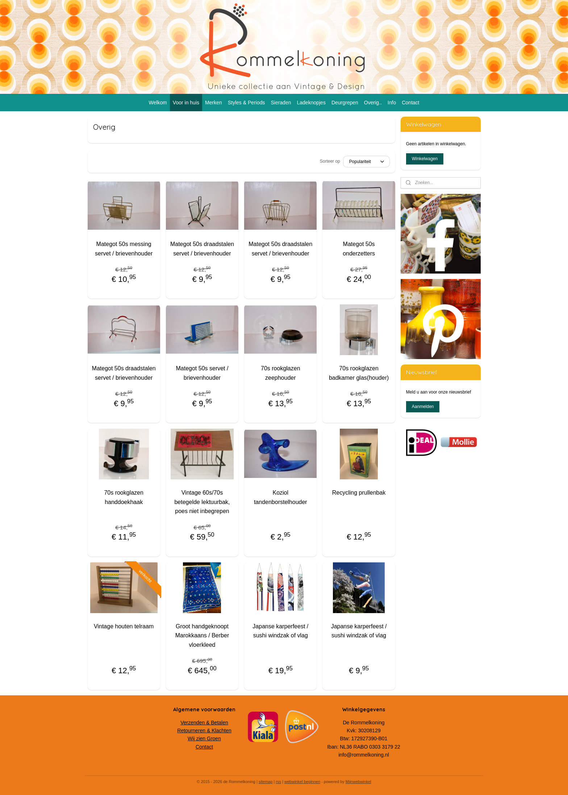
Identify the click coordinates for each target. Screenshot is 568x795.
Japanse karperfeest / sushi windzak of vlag (280, 631)
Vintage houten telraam (124, 626)
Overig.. (373, 102)
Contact (410, 102)
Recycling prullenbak (359, 493)
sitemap (266, 781)
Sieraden (281, 102)
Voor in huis (186, 102)
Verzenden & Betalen (204, 722)
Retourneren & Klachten (204, 730)
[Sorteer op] (366, 161)
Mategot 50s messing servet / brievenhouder (124, 249)
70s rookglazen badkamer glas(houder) (359, 373)
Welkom (158, 102)
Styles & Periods (246, 102)
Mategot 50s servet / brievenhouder (202, 373)
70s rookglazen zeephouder (280, 373)
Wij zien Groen (204, 738)
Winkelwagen (425, 158)
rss (278, 781)
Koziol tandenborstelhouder (280, 497)
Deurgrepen (344, 102)
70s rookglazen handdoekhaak (123, 497)
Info (392, 102)
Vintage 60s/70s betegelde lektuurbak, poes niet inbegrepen (202, 502)
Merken (213, 102)
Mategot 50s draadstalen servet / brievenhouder (202, 249)
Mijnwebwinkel (358, 781)
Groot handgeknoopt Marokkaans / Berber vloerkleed (202, 635)
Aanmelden (423, 406)
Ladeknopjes (311, 102)
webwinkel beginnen (302, 781)
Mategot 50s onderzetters (359, 249)
